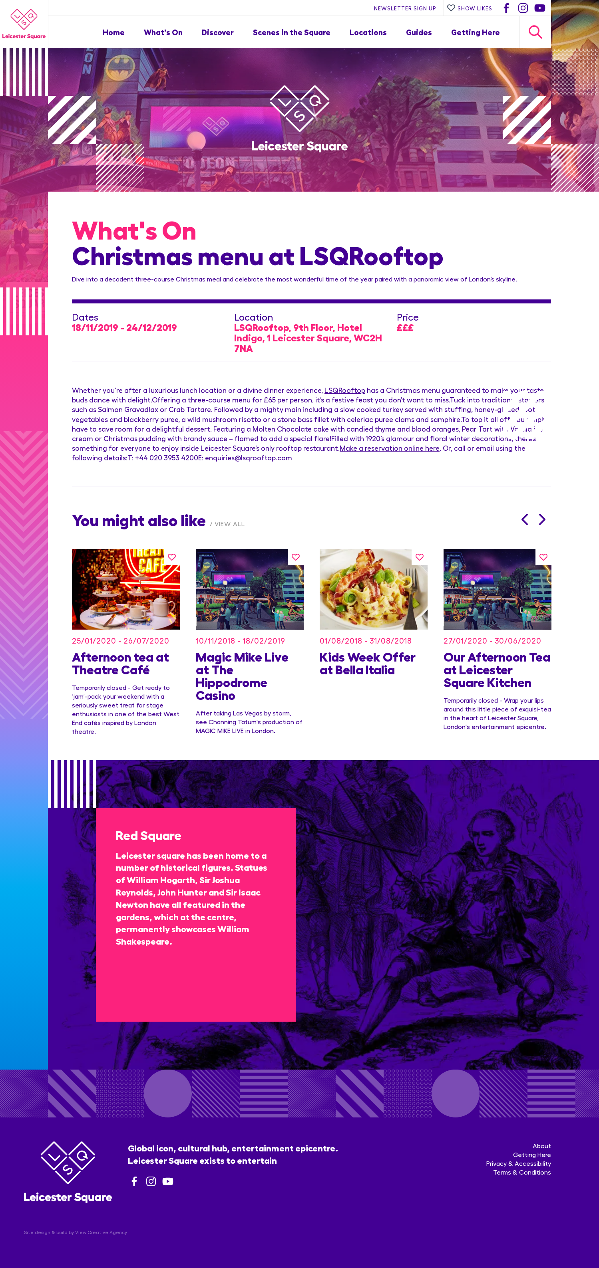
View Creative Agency (101, 1232)
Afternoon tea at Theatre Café (120, 662)
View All (230, 523)
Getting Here (475, 31)
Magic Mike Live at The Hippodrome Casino (242, 675)
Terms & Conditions (522, 1172)
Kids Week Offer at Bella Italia (368, 662)
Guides (419, 31)
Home (114, 31)
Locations (368, 31)
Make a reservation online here (390, 448)
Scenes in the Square (291, 31)
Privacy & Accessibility (518, 1163)
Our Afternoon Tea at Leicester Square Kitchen (497, 668)
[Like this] (172, 557)
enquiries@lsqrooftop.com (248, 457)
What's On (163, 31)
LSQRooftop (344, 390)
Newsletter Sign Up (405, 8)
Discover (218, 31)
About (542, 1145)
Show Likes (469, 8)
